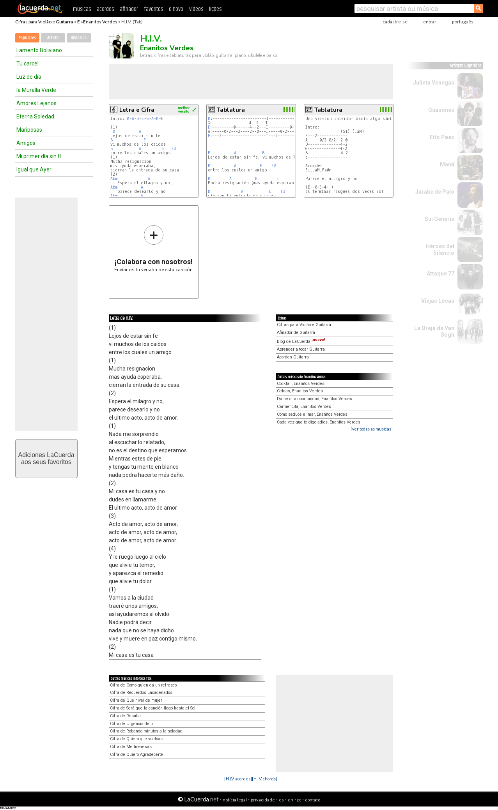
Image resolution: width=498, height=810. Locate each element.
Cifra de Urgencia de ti (131, 723)
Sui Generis (439, 219)
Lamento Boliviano (39, 50)
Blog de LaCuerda (301, 341)
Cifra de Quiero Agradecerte (136, 754)
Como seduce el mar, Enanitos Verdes (312, 414)
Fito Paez (442, 137)
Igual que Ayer (33, 169)
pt (299, 799)
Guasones (441, 110)
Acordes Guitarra (293, 357)
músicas (82, 9)
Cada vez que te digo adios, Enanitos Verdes (318, 422)
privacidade (263, 799)
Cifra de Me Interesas (131, 746)
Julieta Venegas (433, 82)
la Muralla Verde (36, 90)
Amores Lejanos (36, 103)
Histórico (79, 38)
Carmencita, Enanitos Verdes (304, 406)
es (281, 799)
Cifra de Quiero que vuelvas (136, 738)
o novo (176, 9)
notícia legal (235, 799)
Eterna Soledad (35, 116)
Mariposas (29, 130)
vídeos (196, 9)
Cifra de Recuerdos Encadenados (141, 692)
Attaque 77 (440, 273)
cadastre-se (395, 22)
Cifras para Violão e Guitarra (44, 22)
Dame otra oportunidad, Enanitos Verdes (314, 398)
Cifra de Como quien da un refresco (143, 685)
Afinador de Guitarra (296, 332)
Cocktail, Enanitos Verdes (300, 383)
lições (215, 9)
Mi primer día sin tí (38, 156)
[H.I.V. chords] (264, 778)
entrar (429, 22)
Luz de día (28, 77)
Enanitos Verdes (100, 22)
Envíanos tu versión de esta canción (153, 248)
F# (174, 148)
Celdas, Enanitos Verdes (300, 391)
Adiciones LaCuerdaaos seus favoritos (46, 458)
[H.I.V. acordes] (238, 778)
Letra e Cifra (136, 110)
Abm (113, 178)
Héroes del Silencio (440, 249)
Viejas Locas (437, 301)
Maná (447, 164)
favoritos (153, 9)
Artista (52, 38)
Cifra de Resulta (125, 715)
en (290, 799)
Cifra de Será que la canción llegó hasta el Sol (152, 708)
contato (312, 799)
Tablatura (231, 110)
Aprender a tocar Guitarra (301, 349)
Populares (27, 38)
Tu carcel (27, 63)
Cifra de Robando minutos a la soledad (146, 731)
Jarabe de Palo (434, 192)
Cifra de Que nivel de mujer (136, 700)
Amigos (25, 143)
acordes (105, 9)
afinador (129, 9)
